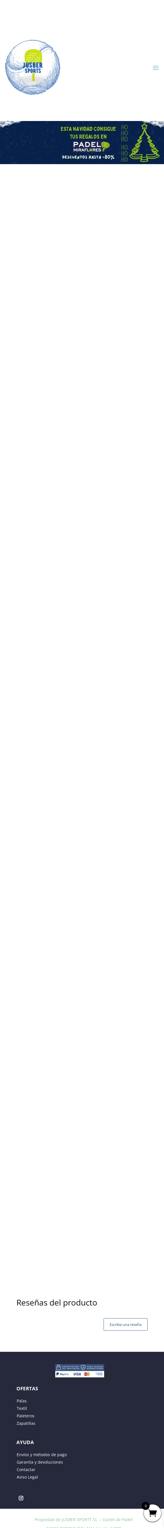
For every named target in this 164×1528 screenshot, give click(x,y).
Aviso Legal (27, 1477)
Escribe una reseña (126, 1324)
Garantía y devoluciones (40, 1462)
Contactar (26, 1469)
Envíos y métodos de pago (42, 1454)
